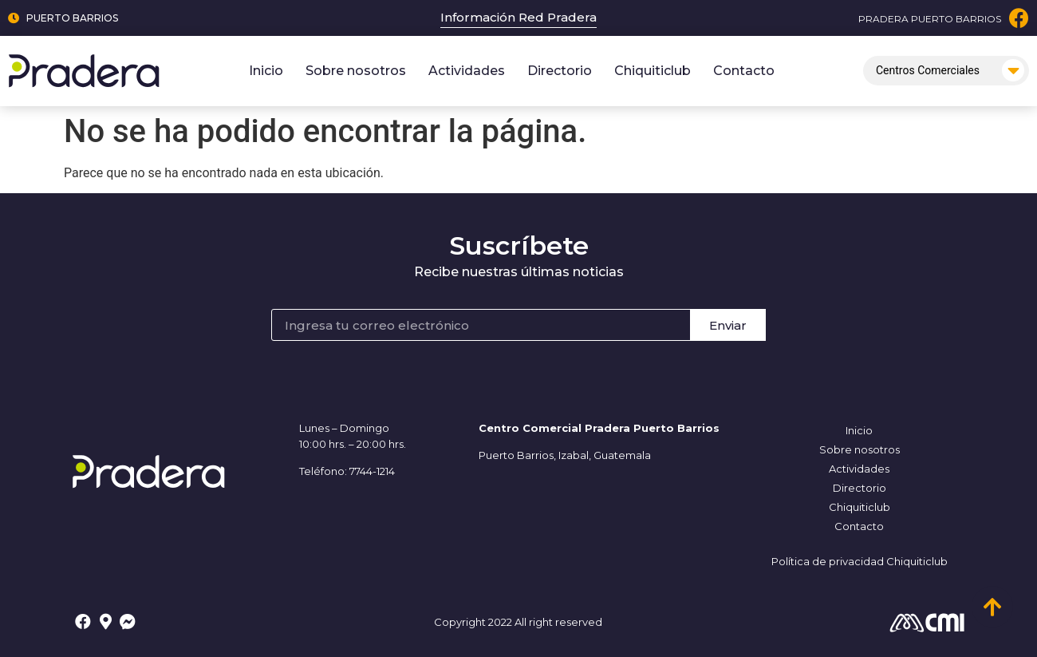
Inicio (266, 70)
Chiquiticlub (652, 70)
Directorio (559, 70)
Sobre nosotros (356, 70)
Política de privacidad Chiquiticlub (859, 561)
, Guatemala (620, 455)
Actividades (466, 70)
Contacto (744, 70)
